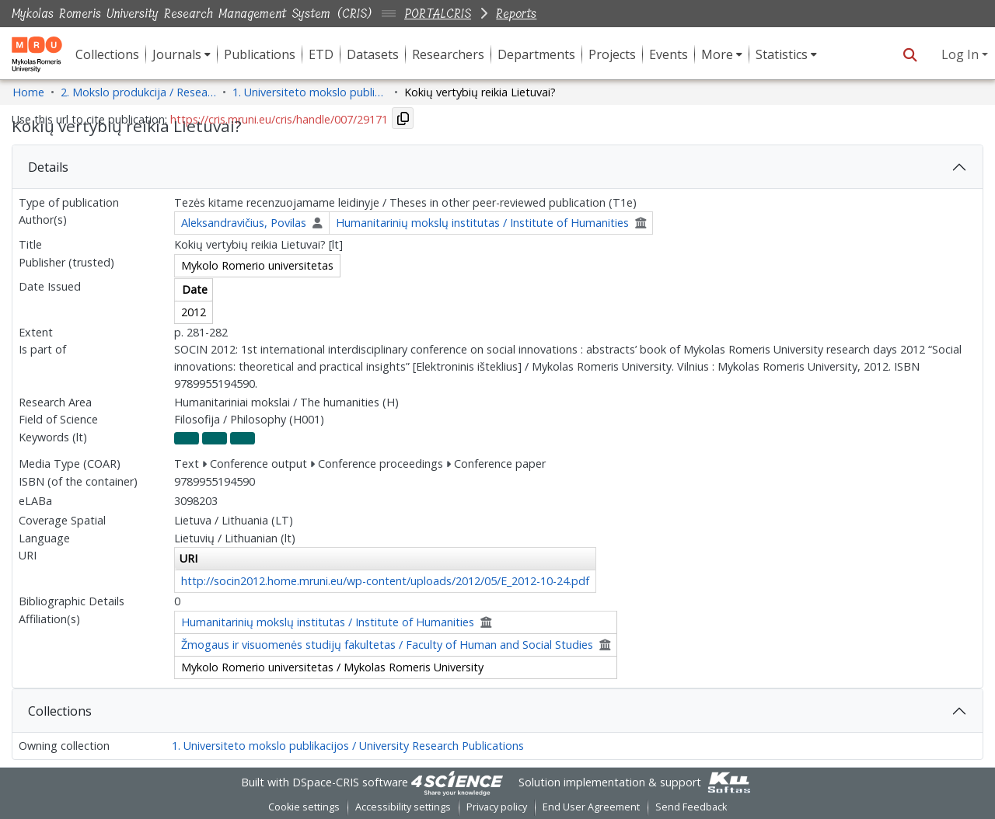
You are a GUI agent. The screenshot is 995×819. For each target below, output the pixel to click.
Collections (60, 711)
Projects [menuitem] (612, 54)
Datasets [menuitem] (373, 54)
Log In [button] (961, 54)
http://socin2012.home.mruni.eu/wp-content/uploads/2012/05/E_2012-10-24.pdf (385, 580)
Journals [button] (176, 54)
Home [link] (28, 92)
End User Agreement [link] (591, 807)
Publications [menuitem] (259, 54)
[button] (910, 54)
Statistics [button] (782, 54)
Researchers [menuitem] (448, 54)
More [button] (717, 54)
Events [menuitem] (668, 54)
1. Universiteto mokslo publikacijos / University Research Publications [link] (310, 92)
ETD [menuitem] (321, 54)
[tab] (497, 167)
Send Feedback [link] (691, 807)
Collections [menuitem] (107, 54)
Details (48, 167)
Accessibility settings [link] (403, 807)
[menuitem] (181, 54)
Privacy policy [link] (496, 807)
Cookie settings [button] (304, 807)
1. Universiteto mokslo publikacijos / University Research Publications (348, 745)
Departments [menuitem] (536, 54)
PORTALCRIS (437, 13)
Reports (516, 13)
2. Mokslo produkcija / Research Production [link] (138, 92)
